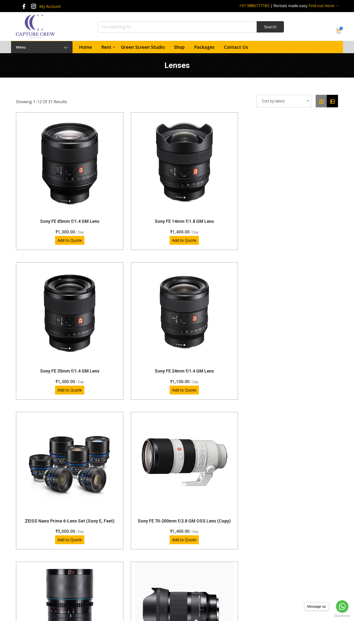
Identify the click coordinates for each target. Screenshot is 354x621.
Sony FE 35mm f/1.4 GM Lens (218, 188)
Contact (192, 565)
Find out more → (324, 5)
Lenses (123, 556)
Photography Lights (133, 565)
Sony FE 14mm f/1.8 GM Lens (135, 188)
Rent (106, 47)
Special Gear (127, 574)
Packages (204, 47)
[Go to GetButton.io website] (342, 616)
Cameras (125, 539)
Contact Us (236, 47)
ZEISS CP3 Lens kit (53, 441)
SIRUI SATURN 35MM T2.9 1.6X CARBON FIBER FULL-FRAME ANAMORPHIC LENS (218, 313)
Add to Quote (53, 208)
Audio (122, 547)
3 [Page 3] (182, 491)
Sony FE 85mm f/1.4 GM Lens (53, 188)
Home (85, 47)
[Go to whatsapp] (342, 606)
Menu (42, 47)
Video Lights (127, 583)
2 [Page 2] (167, 491)
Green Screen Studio (143, 47)
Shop (179, 47)
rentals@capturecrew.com (295, 578)
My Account (50, 6)
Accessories (127, 592)
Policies (192, 574)
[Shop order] (284, 101)
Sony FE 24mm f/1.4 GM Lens (300, 188)
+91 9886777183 (254, 5)
